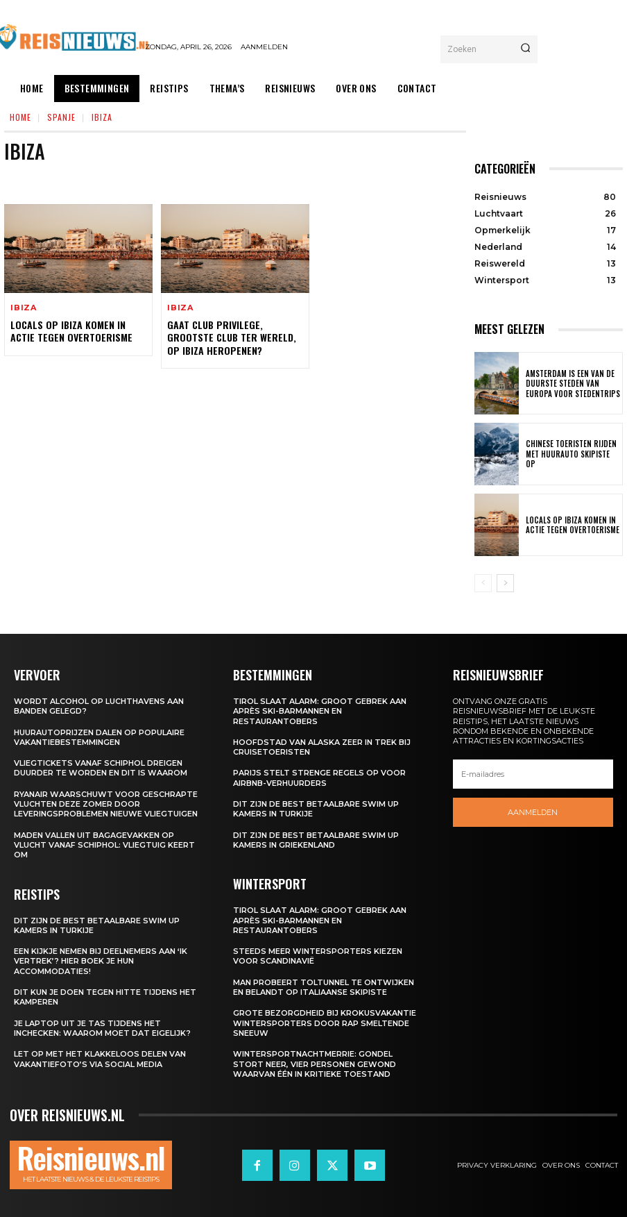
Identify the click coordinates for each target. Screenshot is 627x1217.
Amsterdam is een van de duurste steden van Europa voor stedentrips (570, 383)
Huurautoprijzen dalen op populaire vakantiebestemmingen (99, 737)
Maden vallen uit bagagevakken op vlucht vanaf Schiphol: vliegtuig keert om (104, 845)
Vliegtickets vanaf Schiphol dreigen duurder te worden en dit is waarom (100, 768)
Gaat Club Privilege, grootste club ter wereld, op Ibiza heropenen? (231, 337)
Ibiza (23, 308)
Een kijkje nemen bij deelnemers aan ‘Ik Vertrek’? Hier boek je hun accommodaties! (100, 961)
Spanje (61, 117)
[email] (533, 774)
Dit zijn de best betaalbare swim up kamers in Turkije (97, 925)
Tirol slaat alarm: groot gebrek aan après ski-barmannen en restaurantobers (319, 711)
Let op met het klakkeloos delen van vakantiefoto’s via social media (100, 1058)
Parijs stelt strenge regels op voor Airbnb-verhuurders (319, 777)
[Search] (525, 49)
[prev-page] (483, 583)
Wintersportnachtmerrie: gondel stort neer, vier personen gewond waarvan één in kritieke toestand (314, 1064)
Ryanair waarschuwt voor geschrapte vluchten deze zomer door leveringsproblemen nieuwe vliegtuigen (106, 804)
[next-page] (505, 583)
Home (20, 117)
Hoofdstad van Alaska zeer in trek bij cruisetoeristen (322, 747)
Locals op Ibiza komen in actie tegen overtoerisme (71, 330)
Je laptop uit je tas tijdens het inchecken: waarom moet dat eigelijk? (102, 1028)
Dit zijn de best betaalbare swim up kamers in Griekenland (316, 840)
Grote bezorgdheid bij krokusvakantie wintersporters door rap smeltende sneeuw (324, 1023)
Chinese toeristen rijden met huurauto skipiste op (571, 454)
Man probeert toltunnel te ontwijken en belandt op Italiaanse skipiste (323, 987)
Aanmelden (533, 812)
